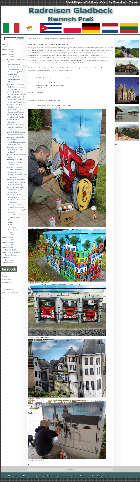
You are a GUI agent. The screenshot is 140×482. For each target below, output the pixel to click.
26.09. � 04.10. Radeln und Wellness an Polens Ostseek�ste (16, 189)
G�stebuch (9, 262)
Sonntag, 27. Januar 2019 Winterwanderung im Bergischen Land (16, 61)
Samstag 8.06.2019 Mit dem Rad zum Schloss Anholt (16, 127)
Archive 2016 (9, 49)
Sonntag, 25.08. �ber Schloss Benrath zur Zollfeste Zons (15, 162)
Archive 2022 (9, 240)
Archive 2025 (9, 247)
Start (6, 44)
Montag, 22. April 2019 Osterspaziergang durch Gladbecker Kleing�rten (16, 99)
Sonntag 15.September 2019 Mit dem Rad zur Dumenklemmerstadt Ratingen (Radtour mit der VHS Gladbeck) (17, 172)
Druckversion (6, 279)
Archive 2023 (9, 242)
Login (4, 286)
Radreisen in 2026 (11, 250)
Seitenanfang (70, 469)
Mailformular (6, 282)
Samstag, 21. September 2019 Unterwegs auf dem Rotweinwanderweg (16, 182)
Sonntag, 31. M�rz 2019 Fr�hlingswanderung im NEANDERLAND (16, 87)
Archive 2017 (9, 52)
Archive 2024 (9, 245)
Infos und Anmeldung (12, 252)
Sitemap (4, 276)
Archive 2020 (9, 235)
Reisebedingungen (11, 255)
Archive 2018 (9, 54)
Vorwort (8, 47)
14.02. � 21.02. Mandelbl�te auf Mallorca (14, 79)
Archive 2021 (9, 237)
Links (7, 257)
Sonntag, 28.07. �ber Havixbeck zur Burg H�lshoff (15, 149)
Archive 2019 (9, 57)
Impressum (9, 260)
